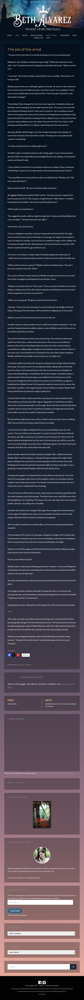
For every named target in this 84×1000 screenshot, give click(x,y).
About (9, 35)
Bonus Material (37, 35)
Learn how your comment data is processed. (56, 773)
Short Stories (51, 35)
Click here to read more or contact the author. (24, 878)
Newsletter (38, 38)
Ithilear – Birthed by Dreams (49, 985)
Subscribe (15, 911)
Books (25, 35)
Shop (48, 38)
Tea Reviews (64, 35)
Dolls (75, 35)
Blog (17, 35)
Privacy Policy (42, 994)
